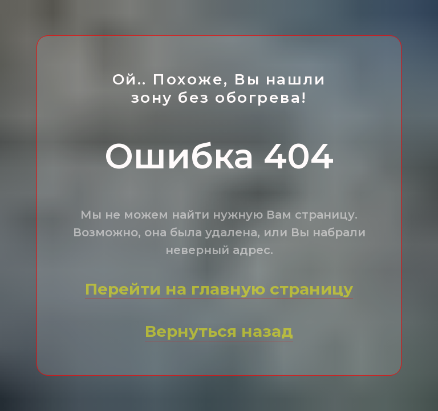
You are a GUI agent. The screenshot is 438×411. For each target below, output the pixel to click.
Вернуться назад (219, 331)
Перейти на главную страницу (219, 289)
